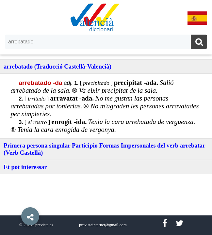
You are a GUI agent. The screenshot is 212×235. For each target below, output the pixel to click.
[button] (16, 201)
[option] (106, 117)
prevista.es (44, 225)
